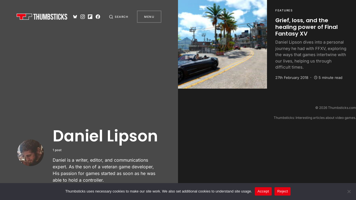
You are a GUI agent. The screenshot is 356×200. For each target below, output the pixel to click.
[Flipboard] (90, 16)
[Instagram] (82, 16)
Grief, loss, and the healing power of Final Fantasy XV (306, 27)
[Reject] (349, 191)
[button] (118, 16)
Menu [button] (149, 16)
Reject (282, 191)
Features (284, 10)
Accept (263, 191)
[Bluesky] (75, 16)
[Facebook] (98, 16)
